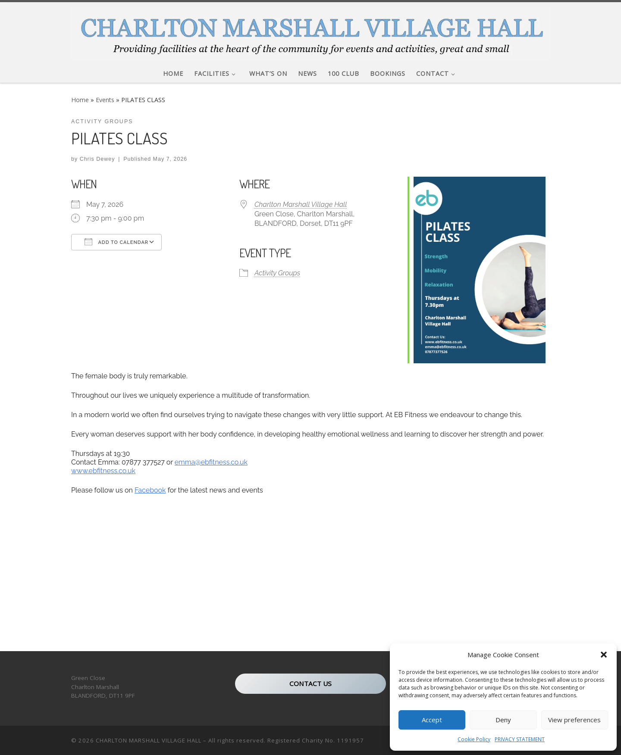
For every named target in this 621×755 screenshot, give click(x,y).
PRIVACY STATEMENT (520, 739)
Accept (432, 719)
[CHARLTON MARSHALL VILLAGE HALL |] (310, 31)
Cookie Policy (474, 739)
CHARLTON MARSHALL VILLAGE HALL (148, 740)
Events (105, 100)
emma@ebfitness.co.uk (211, 462)
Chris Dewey (97, 159)
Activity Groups (277, 273)
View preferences (574, 719)
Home (80, 100)
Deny (503, 719)
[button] (603, 654)
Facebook (150, 490)
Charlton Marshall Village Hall (300, 204)
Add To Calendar (116, 242)
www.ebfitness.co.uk (103, 471)
